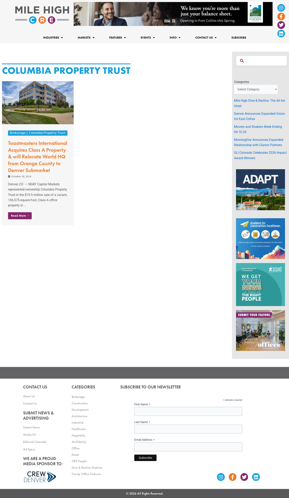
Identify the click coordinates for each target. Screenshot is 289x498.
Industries (53, 37)
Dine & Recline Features (87, 467)
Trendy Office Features (86, 474)
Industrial (77, 422)
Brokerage (17, 133)
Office (76, 448)
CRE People (79, 461)
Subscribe (238, 38)
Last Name (142, 422)
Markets (86, 37)
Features (117, 37)
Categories (241, 82)
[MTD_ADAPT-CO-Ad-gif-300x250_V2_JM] (260, 189)
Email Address (144, 440)
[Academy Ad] (260, 238)
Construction (80, 403)
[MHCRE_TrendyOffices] (260, 330)
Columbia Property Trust (47, 133)
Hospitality (78, 435)
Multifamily (79, 442)
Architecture (80, 416)
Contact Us (206, 37)
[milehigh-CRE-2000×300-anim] (173, 14)
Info (175, 37)
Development (80, 410)
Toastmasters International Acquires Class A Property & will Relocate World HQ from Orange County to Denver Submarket (37, 157)
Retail (75, 455)
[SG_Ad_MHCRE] (260, 284)
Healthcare (79, 429)
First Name (142, 404)
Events (148, 37)
